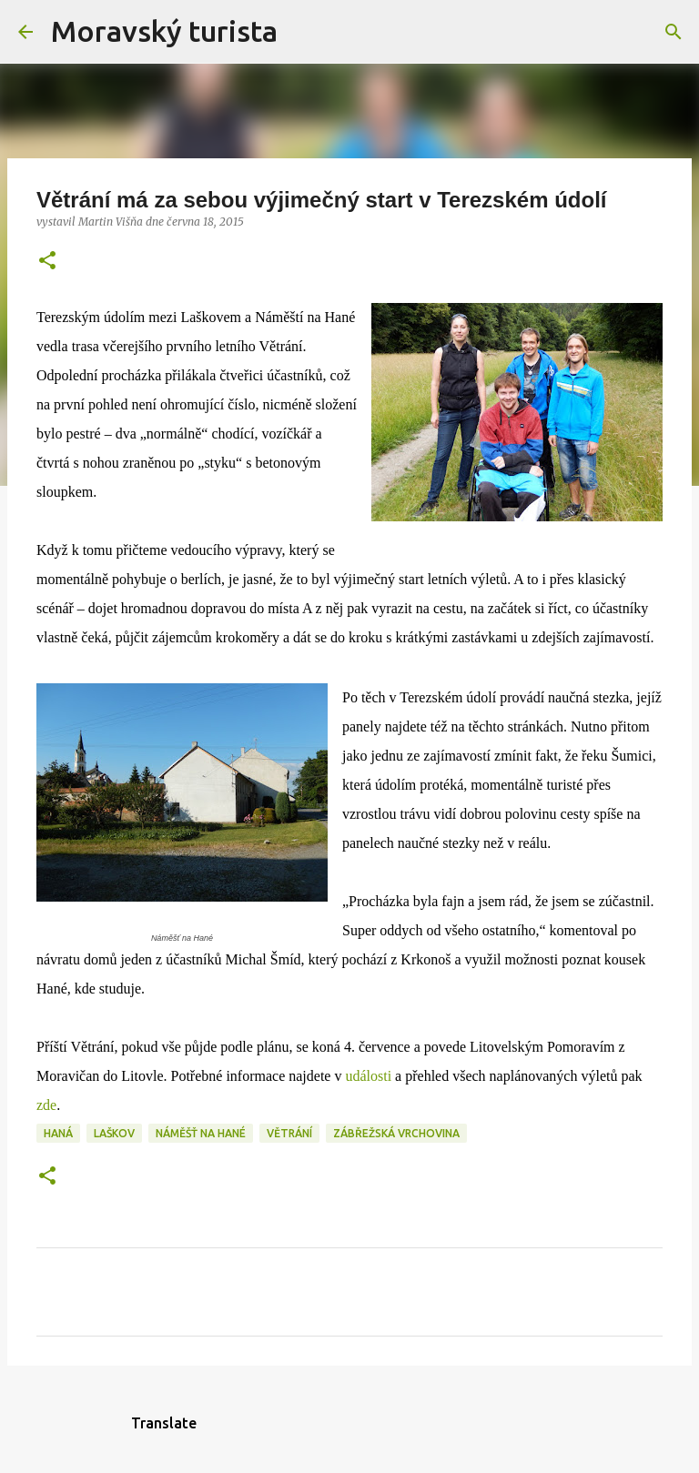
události (368, 1076)
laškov (114, 1133)
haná (58, 1133)
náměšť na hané (201, 1133)
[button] (47, 261)
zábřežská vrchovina (396, 1133)
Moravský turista (164, 31)
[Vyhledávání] (303, 32)
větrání (289, 1133)
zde (46, 1105)
